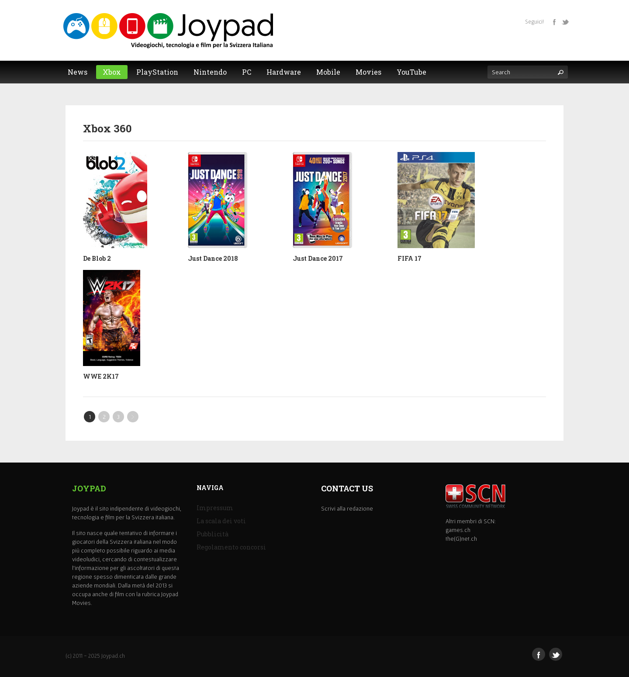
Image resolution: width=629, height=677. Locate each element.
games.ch (458, 529)
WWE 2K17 (101, 376)
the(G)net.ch (461, 538)
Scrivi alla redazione (347, 508)
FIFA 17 (409, 258)
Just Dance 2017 (318, 258)
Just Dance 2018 (213, 258)
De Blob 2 (97, 258)
